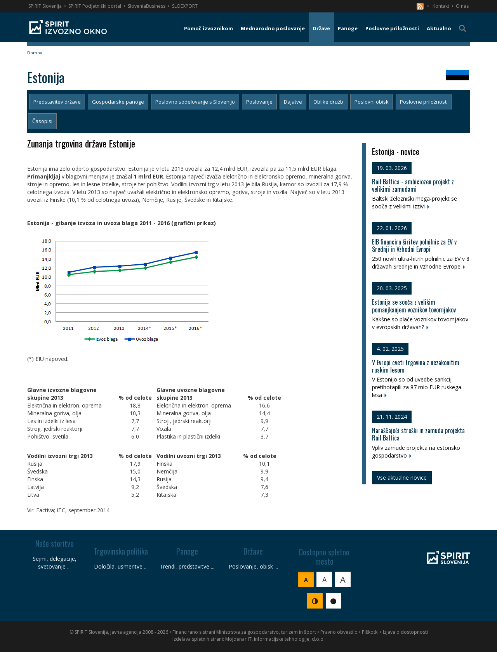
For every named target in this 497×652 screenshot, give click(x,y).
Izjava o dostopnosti (405, 632)
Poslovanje (259, 101)
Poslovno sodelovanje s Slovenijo (195, 101)
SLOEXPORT (185, 6)
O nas (462, 6)
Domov (34, 52)
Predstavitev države (57, 101)
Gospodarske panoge (118, 101)
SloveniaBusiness (146, 6)
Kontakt (441, 6)
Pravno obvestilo (339, 632)
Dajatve (293, 101)
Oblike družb (328, 101)
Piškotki (370, 632)
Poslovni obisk (372, 101)
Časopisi (42, 121)
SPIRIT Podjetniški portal (94, 6)
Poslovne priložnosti (424, 101)
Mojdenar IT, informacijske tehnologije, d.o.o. (275, 639)
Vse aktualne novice (402, 477)
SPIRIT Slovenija (45, 6)
